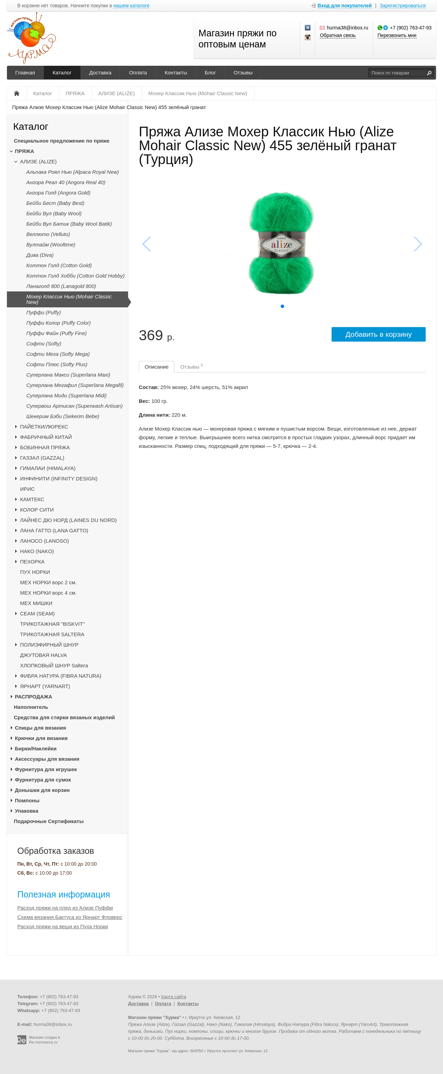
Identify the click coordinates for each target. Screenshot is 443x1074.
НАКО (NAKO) (37, 551)
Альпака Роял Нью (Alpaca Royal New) (72, 172)
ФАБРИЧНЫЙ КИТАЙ (46, 437)
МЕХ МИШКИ (36, 603)
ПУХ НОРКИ (35, 572)
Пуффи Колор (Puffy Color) (58, 323)
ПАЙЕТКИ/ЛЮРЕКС (44, 427)
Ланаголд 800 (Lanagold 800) (61, 286)
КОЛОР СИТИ (37, 510)
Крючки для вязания (41, 738)
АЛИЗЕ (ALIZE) (38, 161)
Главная (25, 72)
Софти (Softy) (43, 343)
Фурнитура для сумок (43, 780)
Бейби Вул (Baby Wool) (54, 213)
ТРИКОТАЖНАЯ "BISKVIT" (52, 624)
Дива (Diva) (40, 255)
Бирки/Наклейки (36, 748)
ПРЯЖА (24, 151)
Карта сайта (173, 996)
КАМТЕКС (32, 499)
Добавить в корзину (378, 334)
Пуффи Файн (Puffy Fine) (56, 333)
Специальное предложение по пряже (61, 141)
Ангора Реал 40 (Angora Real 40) (66, 182)
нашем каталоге (132, 5)
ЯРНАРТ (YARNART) (45, 686)
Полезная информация (63, 894)
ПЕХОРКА (32, 562)
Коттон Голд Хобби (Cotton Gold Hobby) (75, 276)
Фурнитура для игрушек (46, 769)
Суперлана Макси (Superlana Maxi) (68, 375)
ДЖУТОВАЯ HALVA (43, 655)
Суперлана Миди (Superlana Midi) (66, 395)
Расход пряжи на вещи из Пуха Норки (62, 926)
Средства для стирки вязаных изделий (64, 717)
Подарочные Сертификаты (49, 821)
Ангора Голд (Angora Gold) (58, 193)
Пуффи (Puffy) (43, 312)
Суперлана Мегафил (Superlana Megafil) (75, 385)
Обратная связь (337, 35)
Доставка (100, 72)
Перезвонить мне (397, 35)
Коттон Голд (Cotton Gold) (59, 265)
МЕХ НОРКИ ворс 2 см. (48, 582)
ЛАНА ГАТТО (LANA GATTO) (54, 530)
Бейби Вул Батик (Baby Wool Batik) (69, 224)
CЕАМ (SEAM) (37, 613)
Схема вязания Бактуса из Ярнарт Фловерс (69, 917)
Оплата (138, 72)
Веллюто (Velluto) (48, 234)
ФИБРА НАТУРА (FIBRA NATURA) (60, 676)
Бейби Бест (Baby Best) (55, 203)
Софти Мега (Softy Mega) (58, 354)
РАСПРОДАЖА (33, 697)
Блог (210, 72)
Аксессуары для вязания (47, 759)
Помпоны (27, 800)
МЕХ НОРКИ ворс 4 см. (48, 593)
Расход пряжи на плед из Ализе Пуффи (65, 908)
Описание (157, 367)
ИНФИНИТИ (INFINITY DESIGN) (58, 478)
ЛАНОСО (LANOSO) (44, 541)
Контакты (176, 72)
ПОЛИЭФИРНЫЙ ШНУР (49, 645)
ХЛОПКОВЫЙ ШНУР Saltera (54, 665)
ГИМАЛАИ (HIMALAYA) (47, 468)
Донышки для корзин (42, 790)
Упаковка (26, 811)
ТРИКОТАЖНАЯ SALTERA (52, 634)
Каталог (62, 72)
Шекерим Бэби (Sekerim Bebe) (62, 416)
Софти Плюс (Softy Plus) (57, 364)
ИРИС (27, 489)
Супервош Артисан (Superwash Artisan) (74, 406)
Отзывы (243, 72)
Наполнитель (31, 707)
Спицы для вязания (40, 728)
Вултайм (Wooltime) (50, 244)
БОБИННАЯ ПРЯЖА (45, 447)
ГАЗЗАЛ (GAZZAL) (42, 458)
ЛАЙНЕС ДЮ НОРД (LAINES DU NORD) (68, 520)
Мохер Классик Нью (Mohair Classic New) (68, 299)
